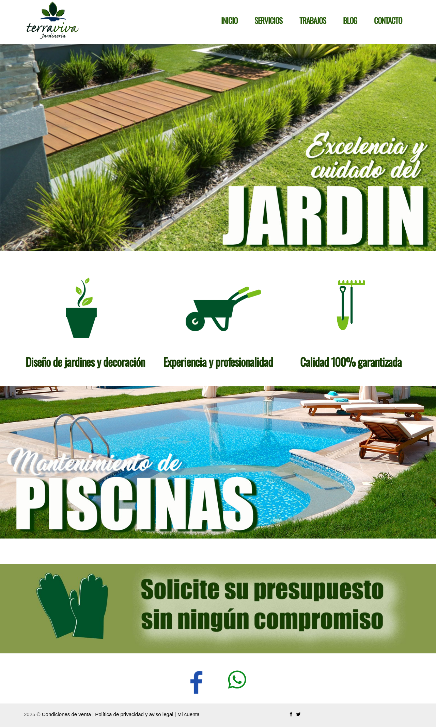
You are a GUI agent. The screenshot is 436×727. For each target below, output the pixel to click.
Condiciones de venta (66, 714)
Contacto (388, 20)
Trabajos (312, 20)
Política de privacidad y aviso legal (134, 714)
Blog (350, 20)
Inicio (229, 20)
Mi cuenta (188, 714)
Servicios (268, 20)
